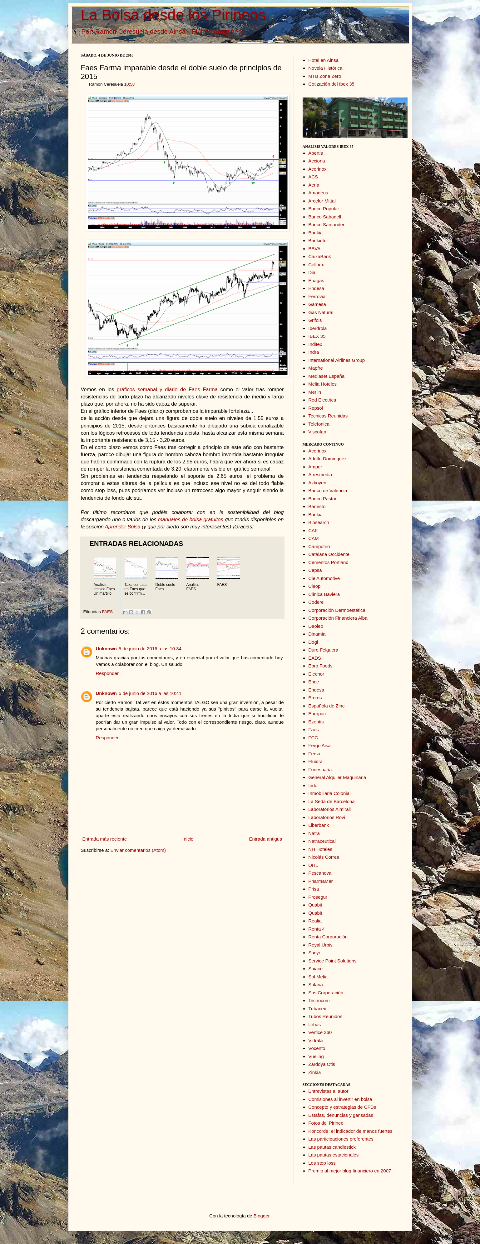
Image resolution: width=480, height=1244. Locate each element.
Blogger (262, 1215)
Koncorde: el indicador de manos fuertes (350, 1131)
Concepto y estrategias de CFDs (342, 1107)
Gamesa (317, 304)
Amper (315, 466)
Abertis (315, 153)
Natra (314, 833)
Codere (316, 602)
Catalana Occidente (328, 554)
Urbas (314, 1024)
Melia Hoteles (322, 384)
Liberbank (318, 825)
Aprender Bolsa (123, 526)
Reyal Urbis (320, 944)
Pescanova (319, 873)
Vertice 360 (320, 1032)
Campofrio (319, 546)
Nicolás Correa (323, 857)
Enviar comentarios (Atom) (138, 850)
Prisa (313, 889)
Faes (313, 729)
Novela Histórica (325, 68)
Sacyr (314, 952)
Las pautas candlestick (332, 1147)
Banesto (316, 506)
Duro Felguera (323, 649)
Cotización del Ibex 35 (331, 84)
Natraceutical (322, 841)
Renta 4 (316, 929)
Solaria (315, 984)
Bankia (315, 232)
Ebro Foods (320, 665)
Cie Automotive (324, 578)
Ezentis (316, 721)
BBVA (314, 248)
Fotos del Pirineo (326, 1123)
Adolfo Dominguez (327, 458)
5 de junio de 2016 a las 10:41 (150, 693)
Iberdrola (317, 328)
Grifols (315, 320)
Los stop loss (322, 1163)
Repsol (315, 408)
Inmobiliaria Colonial (329, 793)
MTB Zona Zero (324, 76)
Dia (311, 272)
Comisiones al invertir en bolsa (340, 1099)
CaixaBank (319, 256)
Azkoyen (317, 482)
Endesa (316, 288)
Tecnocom (318, 1000)
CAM (313, 538)
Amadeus (318, 192)
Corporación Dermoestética (336, 610)
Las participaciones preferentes (340, 1139)
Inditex (315, 344)
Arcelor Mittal (322, 200)
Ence (313, 681)
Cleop (314, 586)
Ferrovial (317, 296)
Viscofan (317, 431)
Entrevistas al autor (328, 1091)
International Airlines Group (336, 360)
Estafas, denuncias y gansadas (340, 1115)
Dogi (313, 642)
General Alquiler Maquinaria (337, 777)
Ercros (315, 697)
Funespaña (320, 769)
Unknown (106, 648)
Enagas (316, 280)
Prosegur (317, 897)
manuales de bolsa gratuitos (190, 519)
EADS (314, 658)
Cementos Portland (328, 562)
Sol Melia (318, 976)
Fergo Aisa (319, 745)
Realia (315, 920)
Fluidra (315, 761)
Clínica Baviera (324, 594)
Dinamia (316, 634)
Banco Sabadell (324, 216)
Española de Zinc (326, 705)
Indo (312, 785)
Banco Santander (326, 224)
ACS (313, 176)
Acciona (316, 160)
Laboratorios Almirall (329, 809)
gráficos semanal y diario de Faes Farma (167, 389)
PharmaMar (320, 881)
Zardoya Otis (321, 1064)
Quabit (315, 904)
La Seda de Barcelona (331, 801)
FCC (313, 737)
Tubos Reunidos (325, 1016)
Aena (313, 184)
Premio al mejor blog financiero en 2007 (349, 1170)
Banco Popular (323, 208)
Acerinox (317, 169)
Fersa (314, 753)
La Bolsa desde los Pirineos (173, 15)
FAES (107, 611)
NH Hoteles (320, 849)
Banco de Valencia (327, 490)
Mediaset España (326, 376)
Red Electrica (322, 399)
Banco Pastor (322, 498)
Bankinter (318, 240)
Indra (313, 352)
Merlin (314, 392)
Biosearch (318, 522)
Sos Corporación (325, 992)
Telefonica (318, 424)
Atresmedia (320, 474)
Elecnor (316, 674)
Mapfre (315, 368)
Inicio (187, 839)
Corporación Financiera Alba (337, 618)
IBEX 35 (316, 336)
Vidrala (315, 1040)
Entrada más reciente (104, 839)
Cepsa (315, 570)
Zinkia (314, 1072)
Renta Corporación (328, 936)
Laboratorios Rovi (326, 817)
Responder (107, 673)
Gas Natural (320, 312)
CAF (313, 530)
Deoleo (315, 626)
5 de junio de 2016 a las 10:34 (150, 648)
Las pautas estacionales (333, 1154)
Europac (317, 713)
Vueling (316, 1056)
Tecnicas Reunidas (328, 415)
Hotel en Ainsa (323, 60)
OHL (313, 865)
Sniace (315, 968)
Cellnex (316, 264)
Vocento (316, 1048)
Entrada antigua (265, 839)
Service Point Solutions (332, 960)
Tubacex (317, 1008)
